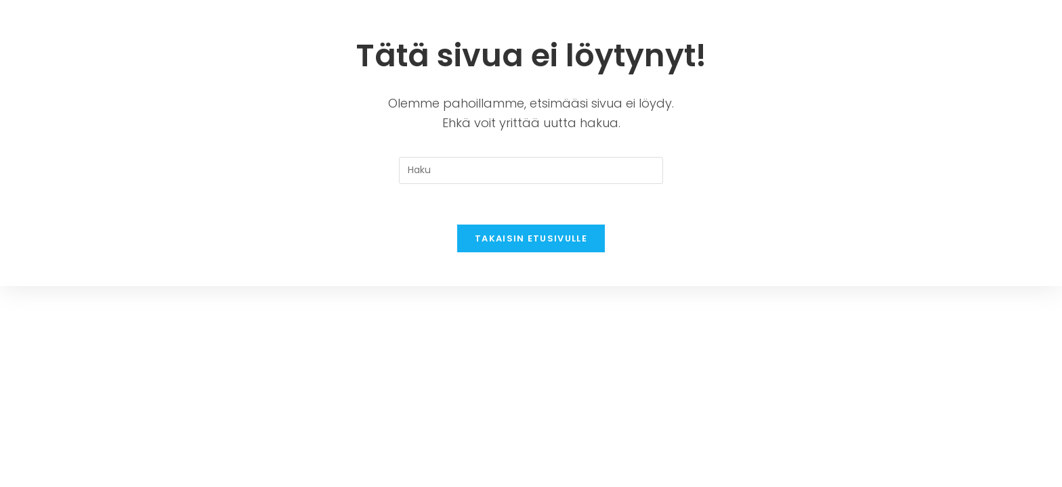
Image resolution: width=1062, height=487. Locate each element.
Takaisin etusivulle (531, 238)
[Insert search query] (531, 170)
